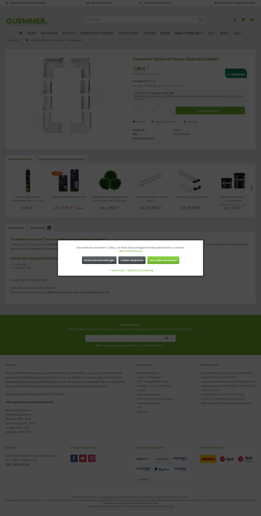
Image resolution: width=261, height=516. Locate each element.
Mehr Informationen (130, 251)
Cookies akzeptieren (132, 260)
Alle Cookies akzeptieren (163, 260)
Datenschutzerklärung (138, 270)
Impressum (116, 270)
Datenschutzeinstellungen (99, 260)
